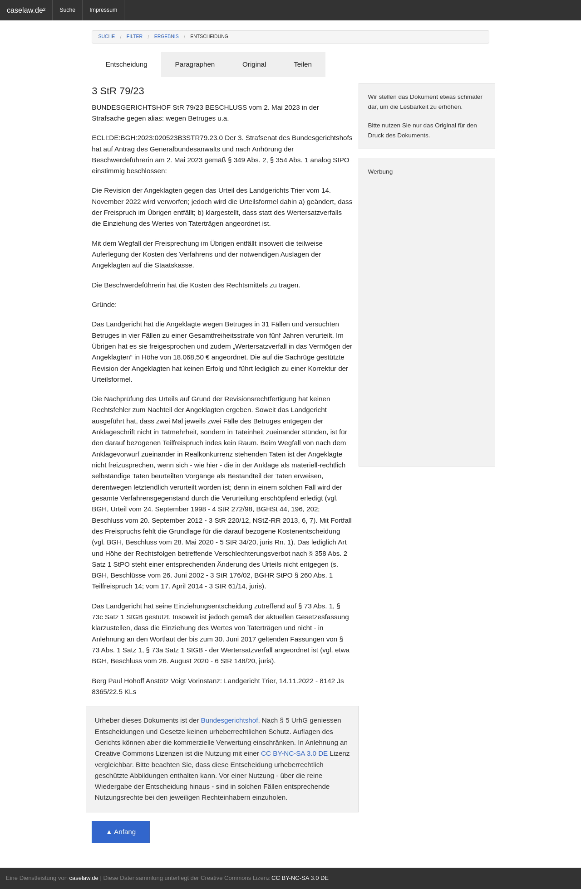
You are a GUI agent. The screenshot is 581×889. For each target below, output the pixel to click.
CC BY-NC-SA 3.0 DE (294, 753)
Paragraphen (195, 64)
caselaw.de (83, 877)
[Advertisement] (427, 321)
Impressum (103, 10)
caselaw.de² (26, 10)
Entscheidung (209, 36)
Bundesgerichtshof (229, 720)
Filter (135, 36)
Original (254, 64)
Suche (67, 10)
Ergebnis (166, 36)
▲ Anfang (121, 832)
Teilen (303, 64)
